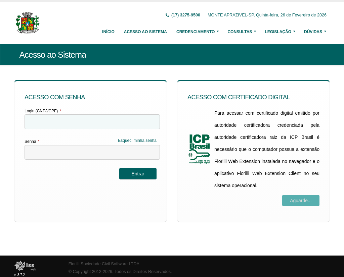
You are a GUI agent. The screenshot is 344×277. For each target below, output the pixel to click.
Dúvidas (313, 32)
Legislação (278, 32)
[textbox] (92, 121)
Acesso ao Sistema (145, 32)
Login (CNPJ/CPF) (43, 111)
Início (108, 32)
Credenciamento (195, 32)
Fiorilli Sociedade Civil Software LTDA (104, 264)
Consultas (239, 32)
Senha (32, 141)
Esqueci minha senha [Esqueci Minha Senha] (137, 140)
